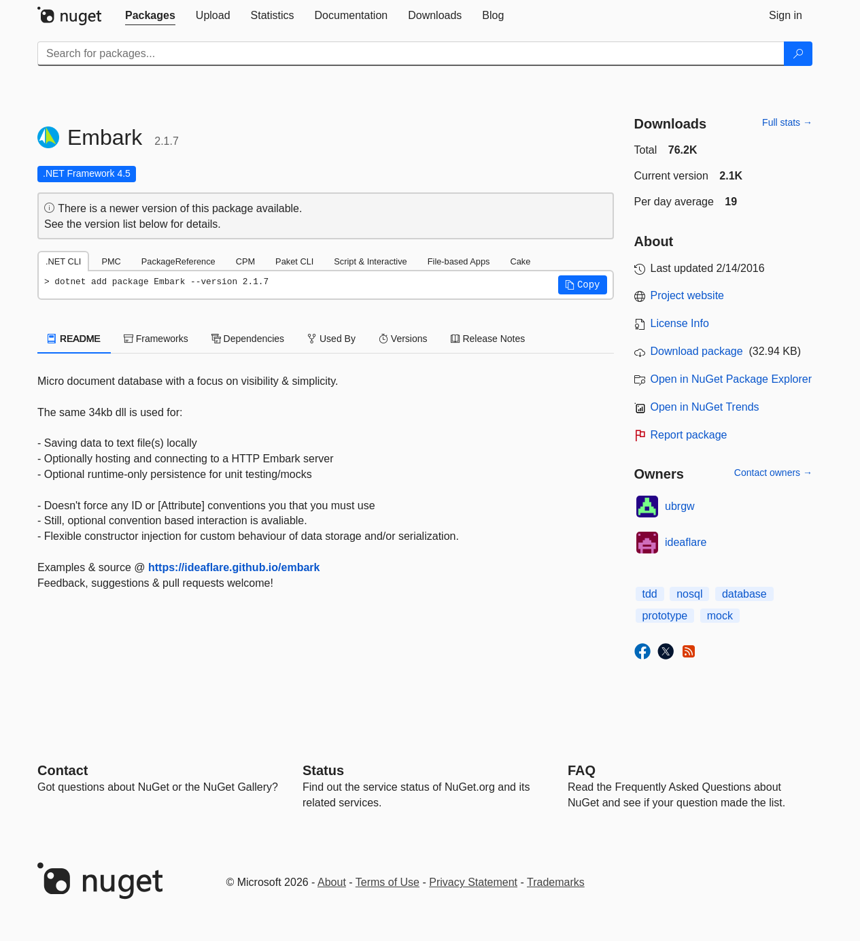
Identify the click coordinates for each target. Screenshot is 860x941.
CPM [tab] (245, 261)
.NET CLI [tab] (63, 261)
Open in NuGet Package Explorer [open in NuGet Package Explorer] (731, 379)
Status (323, 770)
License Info (680, 323)
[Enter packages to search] (411, 53)
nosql (689, 594)
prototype (665, 615)
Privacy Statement (473, 882)
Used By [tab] (331, 338)
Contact (62, 770)
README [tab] (74, 338)
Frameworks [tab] (156, 338)
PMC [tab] (110, 261)
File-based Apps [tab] (459, 261)
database (744, 594)
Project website (688, 295)
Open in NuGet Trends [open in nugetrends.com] (705, 407)
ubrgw (680, 506)
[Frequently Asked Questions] (582, 770)
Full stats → (787, 122)
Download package (697, 351)
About (331, 882)
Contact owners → (773, 472)
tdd (649, 594)
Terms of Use (387, 882)
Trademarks (556, 882)
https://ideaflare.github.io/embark (234, 567)
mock (720, 615)
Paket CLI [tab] (294, 261)
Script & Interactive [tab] (370, 261)
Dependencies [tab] (247, 338)
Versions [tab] (403, 338)
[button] (582, 284)
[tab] (150, 16)
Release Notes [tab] (488, 338)
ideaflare (685, 542)
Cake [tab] (520, 261)
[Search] (798, 53)
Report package (689, 435)
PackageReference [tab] (178, 261)
